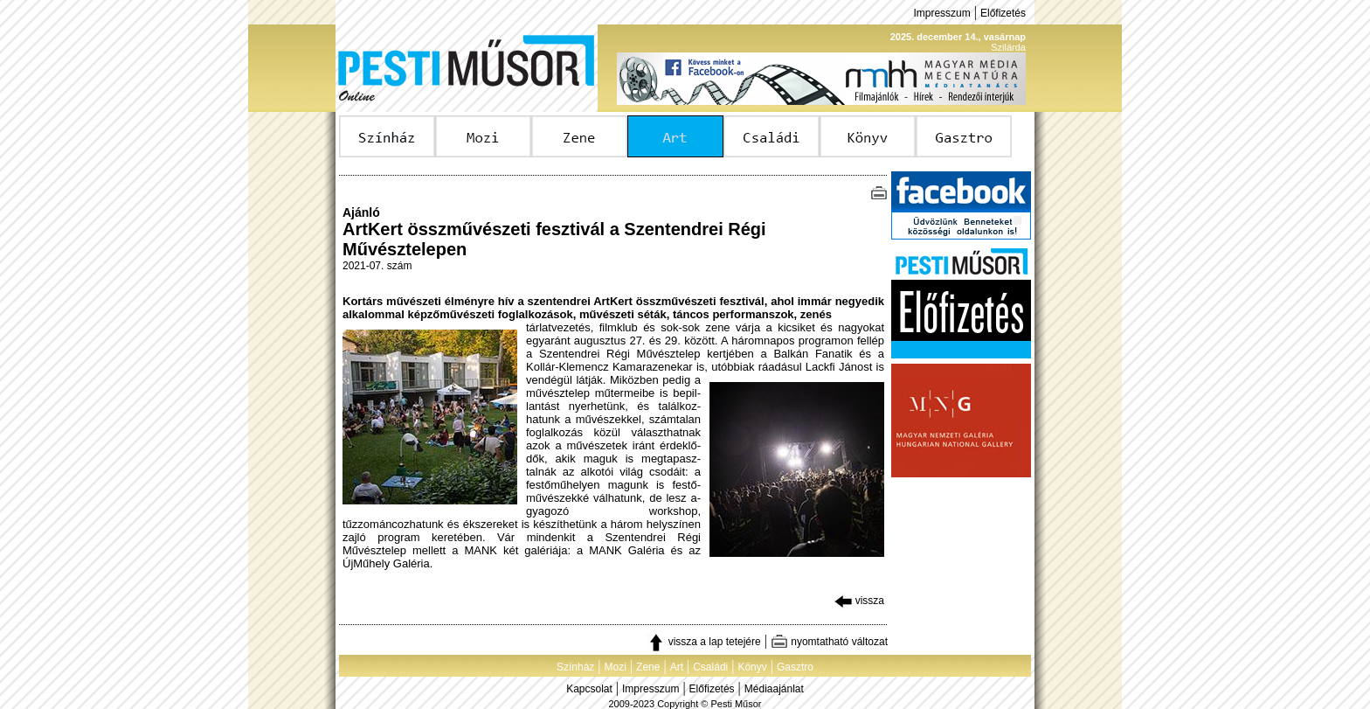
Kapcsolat (589, 689)
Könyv (751, 667)
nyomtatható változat (829, 642)
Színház (575, 667)
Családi (710, 667)
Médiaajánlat (774, 689)
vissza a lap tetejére (703, 642)
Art (676, 667)
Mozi (615, 667)
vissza (859, 600)
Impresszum (941, 13)
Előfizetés (1003, 13)
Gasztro (795, 667)
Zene (648, 667)
